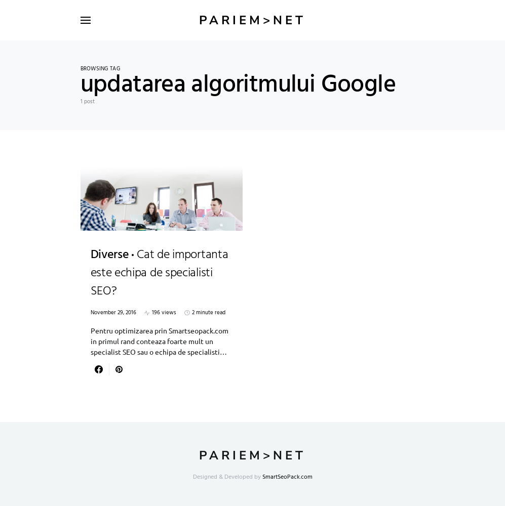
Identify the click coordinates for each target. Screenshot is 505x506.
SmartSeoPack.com (287, 477)
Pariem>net (252, 20)
